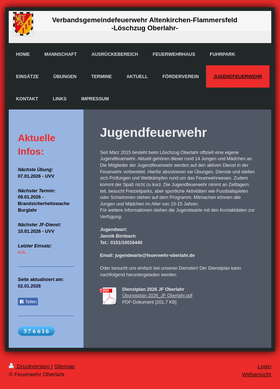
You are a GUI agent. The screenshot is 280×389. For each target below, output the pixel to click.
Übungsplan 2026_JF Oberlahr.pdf (157, 295)
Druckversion (30, 366)
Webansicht (256, 374)
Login (264, 366)
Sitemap (64, 366)
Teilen (27, 301)
